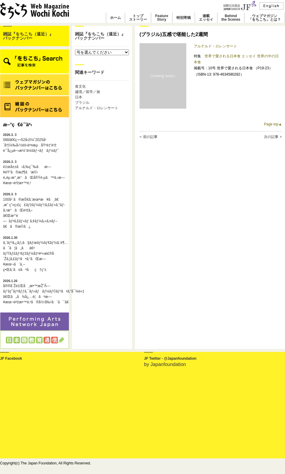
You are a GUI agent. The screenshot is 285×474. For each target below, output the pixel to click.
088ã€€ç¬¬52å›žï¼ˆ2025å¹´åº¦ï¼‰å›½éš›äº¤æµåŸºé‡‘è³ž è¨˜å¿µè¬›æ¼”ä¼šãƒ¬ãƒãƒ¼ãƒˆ (30, 143)
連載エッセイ (206, 18)
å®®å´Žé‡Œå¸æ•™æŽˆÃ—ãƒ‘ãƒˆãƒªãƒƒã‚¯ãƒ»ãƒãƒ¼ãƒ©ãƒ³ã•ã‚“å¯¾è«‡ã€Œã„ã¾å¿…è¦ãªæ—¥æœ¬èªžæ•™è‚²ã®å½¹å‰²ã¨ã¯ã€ (34, 291)
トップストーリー (138, 18)
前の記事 (150, 137)
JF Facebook (11, 358)
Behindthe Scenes (230, 18)
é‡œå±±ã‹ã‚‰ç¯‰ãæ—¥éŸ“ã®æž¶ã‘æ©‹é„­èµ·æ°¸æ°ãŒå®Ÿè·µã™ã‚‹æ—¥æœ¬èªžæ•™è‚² (34, 172)
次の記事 (271, 137)
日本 (78, 97)
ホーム (115, 18)
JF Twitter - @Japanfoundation (170, 358)
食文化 (80, 86)
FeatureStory (161, 18)
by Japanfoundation (165, 364)
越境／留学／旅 (87, 92)
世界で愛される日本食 (223, 56)
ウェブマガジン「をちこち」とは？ (264, 18)
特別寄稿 (183, 18)
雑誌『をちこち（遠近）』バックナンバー (28, 36)
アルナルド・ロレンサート (96, 108)
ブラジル (82, 102)
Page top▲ (273, 124)
